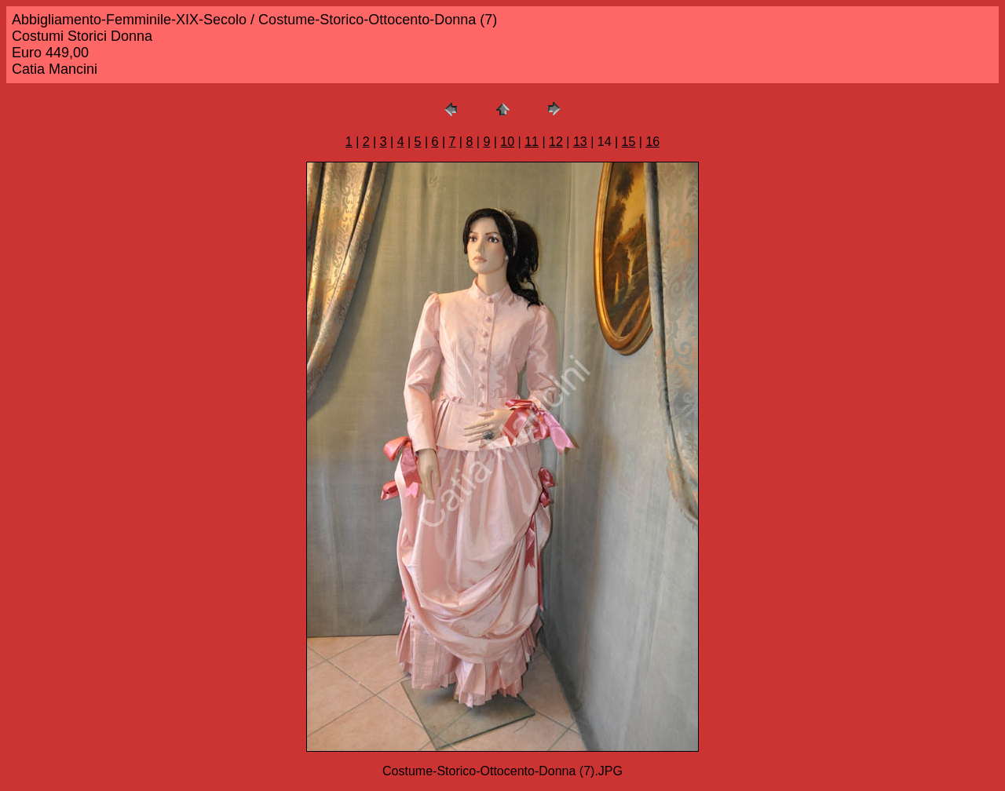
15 (629, 141)
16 (652, 141)
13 (580, 141)
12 (556, 141)
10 (507, 141)
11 (531, 141)
